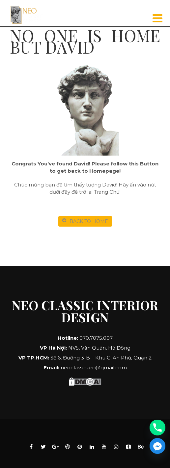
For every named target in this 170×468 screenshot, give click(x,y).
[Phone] (157, 427)
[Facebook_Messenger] (157, 446)
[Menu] (158, 18)
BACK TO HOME (85, 221)
